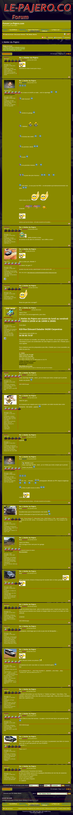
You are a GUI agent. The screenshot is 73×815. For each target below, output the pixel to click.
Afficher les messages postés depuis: (24, 785)
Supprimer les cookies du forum (36, 808)
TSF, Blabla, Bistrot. (31, 34)
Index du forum (9, 34)
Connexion (67, 37)
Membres (50, 37)
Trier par (45, 785)
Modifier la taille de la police (68, 34)
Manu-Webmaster (26, 309)
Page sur (61, 53)
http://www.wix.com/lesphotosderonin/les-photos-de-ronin (42, 272)
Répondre (7, 54)
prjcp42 (24, 437)
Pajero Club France (33, 29)
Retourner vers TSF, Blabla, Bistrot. (12, 793)
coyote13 (24, 573)
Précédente (6, 785)
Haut (69, 77)
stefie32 (24, 768)
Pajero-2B (24, 539)
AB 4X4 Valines (45, 29)
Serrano (24, 628)
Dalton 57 (24, 397)
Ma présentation (23, 552)
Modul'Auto (22, 29)
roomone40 (25, 287)
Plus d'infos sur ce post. (25, 366)
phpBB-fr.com (40, 812)
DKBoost (44, 31)
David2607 (24, 738)
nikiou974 (24, 508)
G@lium (5, 29)
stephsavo (24, 229)
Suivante (67, 785)
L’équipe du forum (22, 808)
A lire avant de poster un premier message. (14, 48)
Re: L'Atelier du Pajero (28, 58)
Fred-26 (24, 651)
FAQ (44, 37)
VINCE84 (24, 375)
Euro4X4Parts (13, 29)
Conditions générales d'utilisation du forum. (14, 47)
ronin (23, 251)
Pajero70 (24, 60)
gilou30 (24, 691)
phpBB (29, 811)
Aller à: (34, 793)
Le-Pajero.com (56, 29)
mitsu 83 (24, 82)
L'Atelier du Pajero (35, 31)
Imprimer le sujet (65, 34)
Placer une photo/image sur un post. (12, 49)
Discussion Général (19, 34)
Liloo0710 (24, 606)
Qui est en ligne (7, 798)
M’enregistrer (58, 37)
